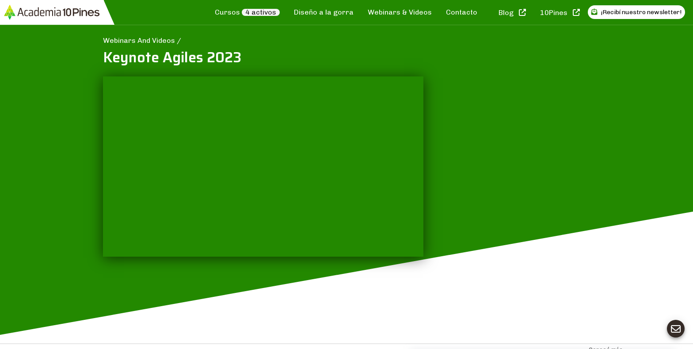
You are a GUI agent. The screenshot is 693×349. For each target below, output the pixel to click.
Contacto (461, 12)
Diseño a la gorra (324, 12)
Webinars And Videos (140, 40)
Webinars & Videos (400, 12)
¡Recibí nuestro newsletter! (636, 12)
